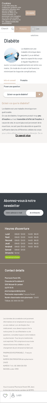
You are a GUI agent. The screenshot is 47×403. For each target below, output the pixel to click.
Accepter (30, 13)
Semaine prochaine (12, 257)
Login (18, 395)
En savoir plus (23, 135)
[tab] (10, 81)
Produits (23, 29)
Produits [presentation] (23, 80)
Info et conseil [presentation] (10, 80)
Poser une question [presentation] (12, 86)
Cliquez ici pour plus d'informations (10, 22)
